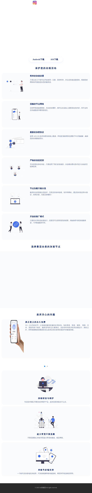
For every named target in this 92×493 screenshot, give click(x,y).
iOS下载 (54, 59)
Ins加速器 (43, 487)
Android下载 (38, 59)
